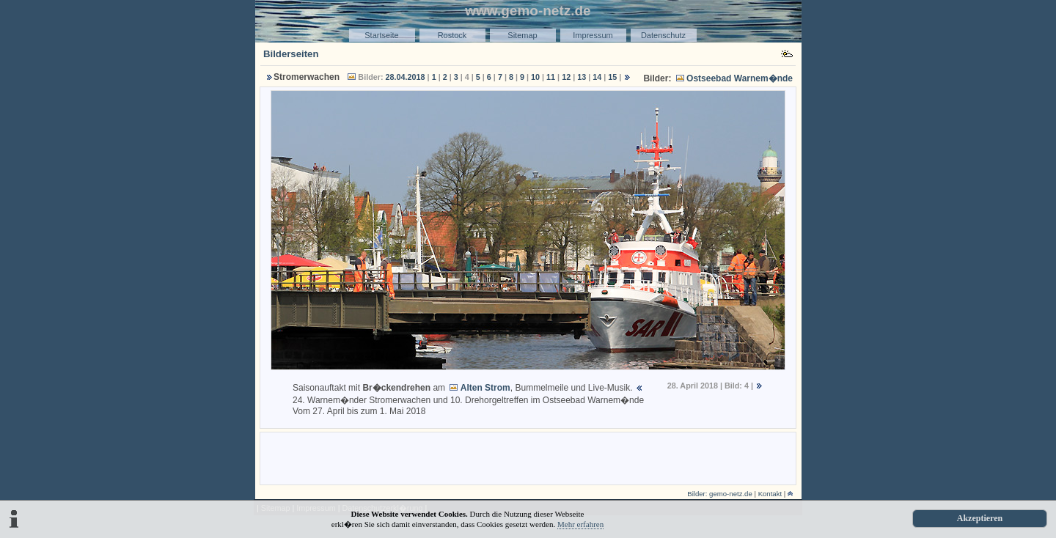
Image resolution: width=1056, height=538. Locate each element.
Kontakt (770, 494)
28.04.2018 (405, 77)
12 (566, 77)
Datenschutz (663, 35)
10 (535, 77)
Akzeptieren (979, 518)
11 (550, 77)
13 (581, 77)
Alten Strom (485, 388)
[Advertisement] (528, 457)
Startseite (381, 35)
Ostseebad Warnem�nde (739, 78)
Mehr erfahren (580, 524)
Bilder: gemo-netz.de (719, 494)
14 (597, 77)
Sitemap (522, 35)
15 (612, 77)
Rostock (452, 35)
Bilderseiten (291, 53)
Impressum (592, 35)
